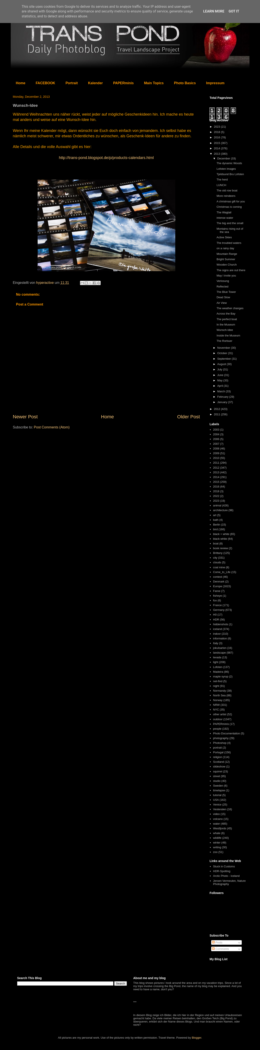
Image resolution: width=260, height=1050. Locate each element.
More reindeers (226, 195)
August (222, 364)
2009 (216, 453)
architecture (220, 510)
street (216, 776)
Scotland (218, 761)
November (224, 347)
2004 (216, 434)
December (224, 158)
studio (217, 781)
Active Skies (224, 237)
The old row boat (227, 190)
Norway (218, 700)
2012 (217, 409)
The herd (222, 179)
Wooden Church (227, 264)
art (214, 515)
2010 (216, 458)
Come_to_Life (222, 572)
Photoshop (219, 742)
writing (217, 847)
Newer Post (25, 416)
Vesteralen (219, 809)
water (216, 823)
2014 (217, 148)
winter (217, 842)
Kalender (95, 83)
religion (217, 757)
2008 (216, 448)
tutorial (217, 795)
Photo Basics (185, 83)
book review (220, 548)
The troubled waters (229, 243)
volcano (218, 819)
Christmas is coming (229, 206)
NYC (216, 709)
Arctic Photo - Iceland (226, 875)
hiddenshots (220, 624)
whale (216, 833)
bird (215, 529)
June (220, 375)
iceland (217, 629)
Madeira (218, 671)
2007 (216, 443)
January (222, 402)
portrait (217, 747)
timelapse (219, 790)
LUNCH (221, 185)
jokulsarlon (219, 648)
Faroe (216, 591)
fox (215, 600)
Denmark (219, 581)
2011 (217, 414)
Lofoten (217, 667)
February (223, 396)
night (216, 686)
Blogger (196, 1037)
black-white (220, 538)
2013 (217, 153)
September (224, 358)
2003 (216, 429)
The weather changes (230, 308)
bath (215, 519)
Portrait (72, 83)
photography (221, 738)
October (222, 353)
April (220, 385)
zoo (215, 852)
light (215, 662)
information (220, 638)
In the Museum (226, 324)
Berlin (216, 524)
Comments (220, 949)
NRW (216, 704)
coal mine (219, 567)
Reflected (222, 286)
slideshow (219, 766)
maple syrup (220, 676)
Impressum (215, 83)
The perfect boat (227, 319)
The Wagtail (224, 212)
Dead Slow (223, 297)
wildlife (217, 837)
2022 (216, 496)
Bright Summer (226, 259)
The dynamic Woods (229, 163)
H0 (215, 614)
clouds (217, 562)
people (217, 728)
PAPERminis (123, 83)
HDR (216, 619)
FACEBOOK (45, 83)
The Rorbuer (224, 340)
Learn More (213, 11)
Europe (217, 586)
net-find (217, 681)
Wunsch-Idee (225, 330)
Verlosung (223, 281)
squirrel (217, 771)
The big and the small (230, 223)
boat (215, 543)
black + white (221, 534)
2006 (216, 439)
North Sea (219, 695)
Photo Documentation (226, 733)
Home (20, 83)
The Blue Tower (226, 291)
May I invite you (226, 275)
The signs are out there (231, 270)
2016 (217, 137)
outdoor (218, 719)
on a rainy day (225, 248)
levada (217, 657)
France (217, 605)
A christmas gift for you (231, 201)
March (221, 391)
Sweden (218, 785)
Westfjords (219, 828)
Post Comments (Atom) (51, 427)
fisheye (217, 595)
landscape (219, 652)
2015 (217, 143)
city (215, 557)
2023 (217, 126)
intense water (225, 217)
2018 (217, 132)
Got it (234, 11)
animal (217, 505)
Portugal (218, 752)
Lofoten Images (226, 168)
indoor (217, 633)
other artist (219, 714)
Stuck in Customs (224, 866)
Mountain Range (227, 253)
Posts (217, 942)
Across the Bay (226, 313)
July (220, 369)
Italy (215, 643)
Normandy (219, 690)
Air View (222, 302)
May (220, 380)
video (216, 814)
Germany (219, 609)
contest (217, 576)
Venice (217, 804)
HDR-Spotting (221, 871)
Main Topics (154, 83)
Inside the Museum (228, 335)
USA (216, 799)
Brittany (218, 553)
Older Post (188, 416)
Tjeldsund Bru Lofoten (230, 174)
